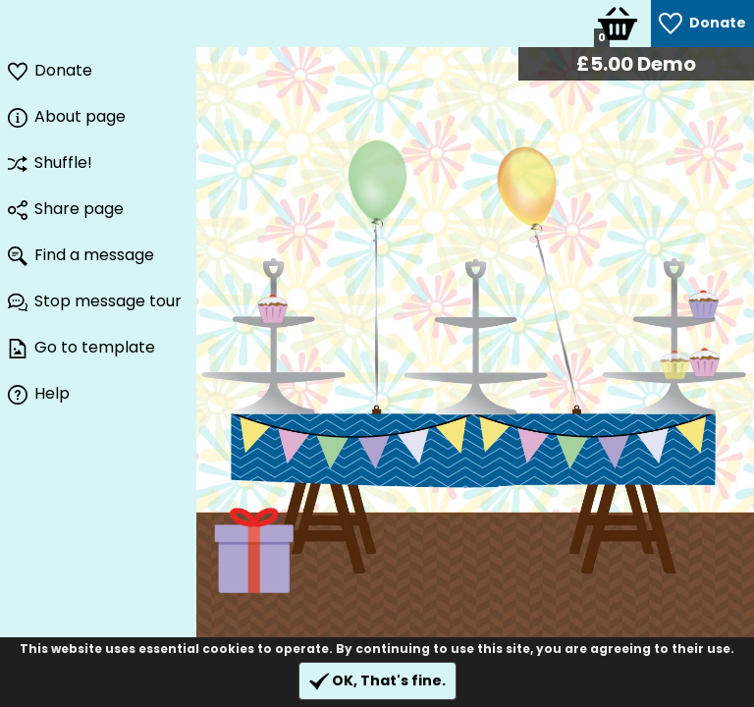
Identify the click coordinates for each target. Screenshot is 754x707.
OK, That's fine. (377, 681)
